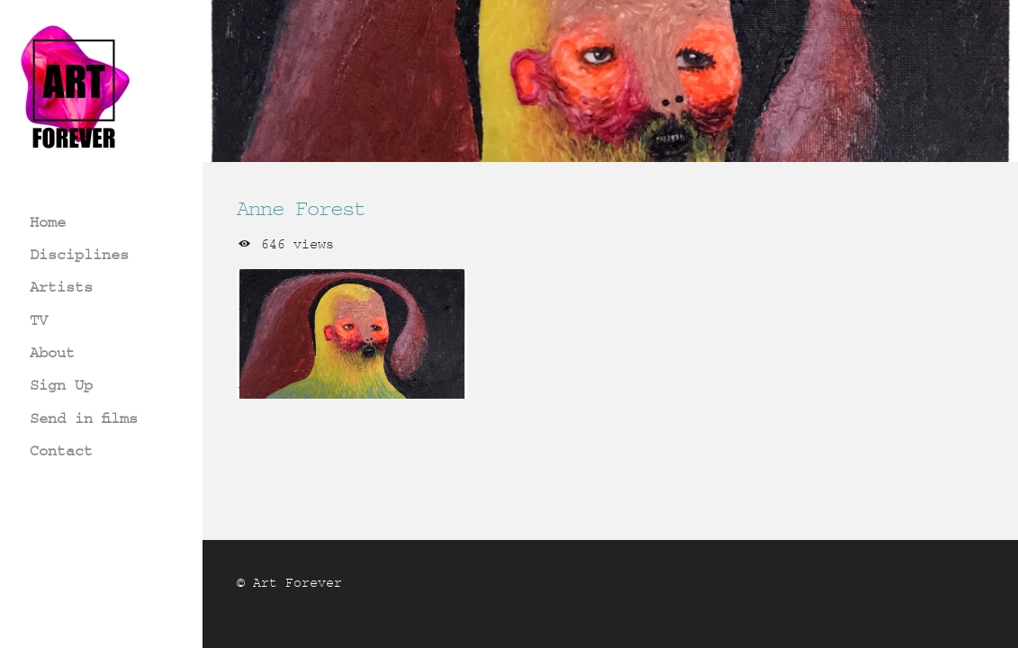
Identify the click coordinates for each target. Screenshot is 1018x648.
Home (48, 222)
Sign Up (61, 384)
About (52, 352)
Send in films (84, 418)
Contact (61, 450)
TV (39, 320)
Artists (61, 286)
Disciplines (79, 254)
